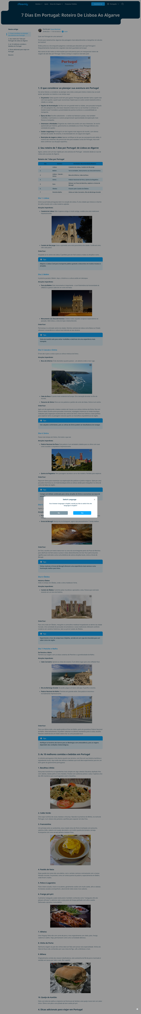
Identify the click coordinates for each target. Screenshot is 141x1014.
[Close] (94, 499)
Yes (82, 513)
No (59, 513)
